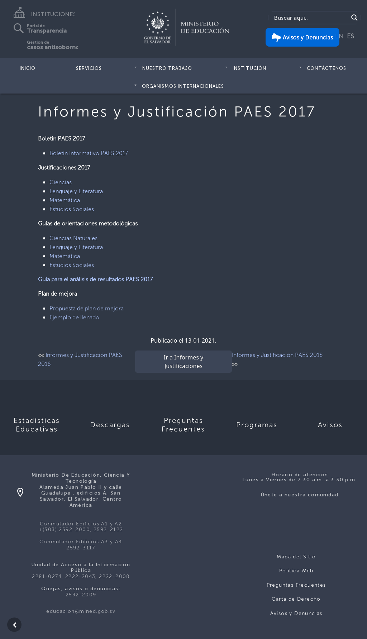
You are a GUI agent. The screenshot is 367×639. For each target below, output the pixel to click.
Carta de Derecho (296, 599)
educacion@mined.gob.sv (80, 611)
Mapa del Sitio (296, 557)
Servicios (89, 68)
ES (350, 36)
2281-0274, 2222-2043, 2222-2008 (80, 576)
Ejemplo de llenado (74, 317)
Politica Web (296, 571)
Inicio (27, 68)
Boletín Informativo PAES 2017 (88, 153)
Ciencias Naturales (73, 238)
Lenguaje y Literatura (76, 191)
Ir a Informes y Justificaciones (183, 361)
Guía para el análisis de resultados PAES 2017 (95, 279)
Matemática (64, 200)
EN (339, 36)
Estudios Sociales (71, 209)
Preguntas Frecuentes (296, 585)
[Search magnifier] (354, 17)
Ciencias (60, 182)
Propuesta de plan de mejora (86, 308)
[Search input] (310, 17)
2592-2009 (81, 595)
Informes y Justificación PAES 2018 (277, 355)
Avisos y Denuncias (296, 613)
